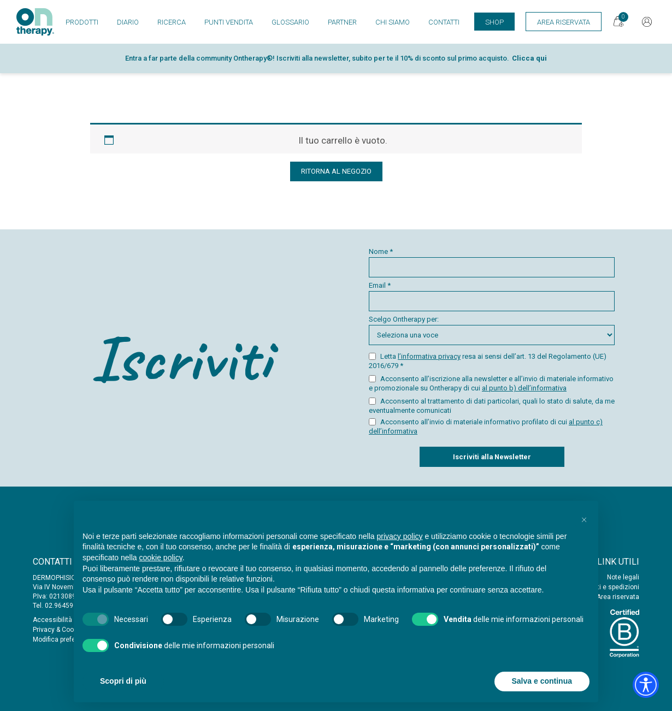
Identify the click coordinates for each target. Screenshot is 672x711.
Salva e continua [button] (542, 681)
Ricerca (171, 22)
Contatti (443, 22)
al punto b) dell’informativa (524, 388)
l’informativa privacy (429, 356)
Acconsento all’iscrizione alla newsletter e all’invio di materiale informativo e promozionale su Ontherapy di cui (491, 383)
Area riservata (618, 597)
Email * (492, 296)
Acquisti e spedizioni (607, 587)
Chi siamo (392, 22)
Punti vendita (228, 22)
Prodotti (82, 22)
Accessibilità (52, 620)
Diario (128, 22)
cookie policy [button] (160, 557)
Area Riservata (563, 22)
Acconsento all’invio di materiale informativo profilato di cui (486, 426)
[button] (584, 518)
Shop (494, 22)
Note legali (623, 577)
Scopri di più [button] (123, 681)
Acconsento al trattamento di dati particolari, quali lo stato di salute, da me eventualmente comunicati (492, 405)
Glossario (290, 22)
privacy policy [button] (400, 536)
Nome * (492, 262)
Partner (342, 22)
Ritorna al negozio (336, 171)
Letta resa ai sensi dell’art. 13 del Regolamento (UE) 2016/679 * (487, 361)
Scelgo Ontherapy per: (492, 330)
